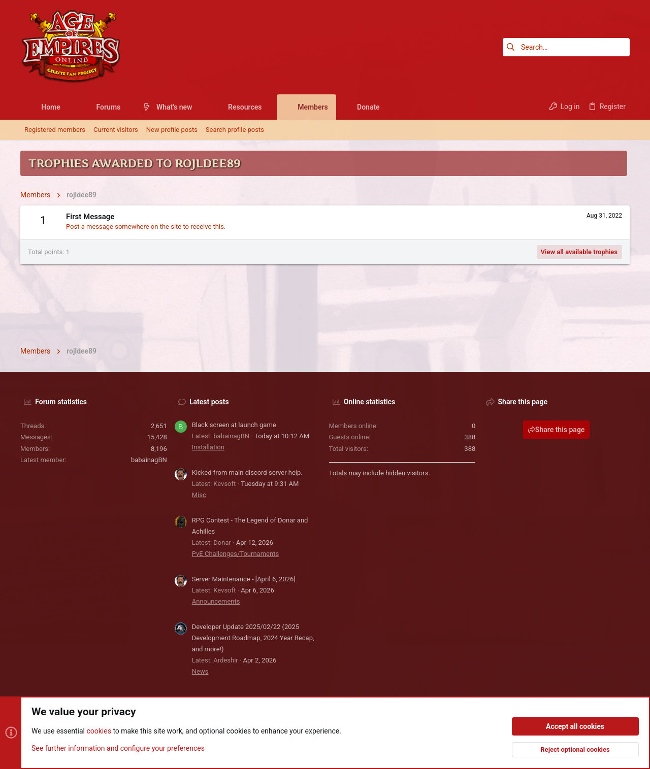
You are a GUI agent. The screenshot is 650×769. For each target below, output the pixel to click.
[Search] (566, 47)
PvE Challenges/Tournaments (235, 553)
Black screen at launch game (234, 425)
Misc (199, 495)
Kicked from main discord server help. (247, 472)
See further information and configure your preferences (118, 748)
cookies (98, 731)
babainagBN (149, 460)
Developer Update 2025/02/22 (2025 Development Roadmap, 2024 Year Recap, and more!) (253, 638)
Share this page (556, 430)
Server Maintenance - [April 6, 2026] (244, 579)
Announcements (216, 601)
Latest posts (209, 402)
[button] (68, 107)
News (200, 671)
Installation (208, 447)
